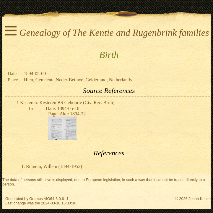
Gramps (36, 198)
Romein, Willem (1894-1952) (54, 166)
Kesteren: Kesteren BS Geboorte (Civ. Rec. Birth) (67, 102)
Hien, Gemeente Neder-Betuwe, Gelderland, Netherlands (78, 79)
